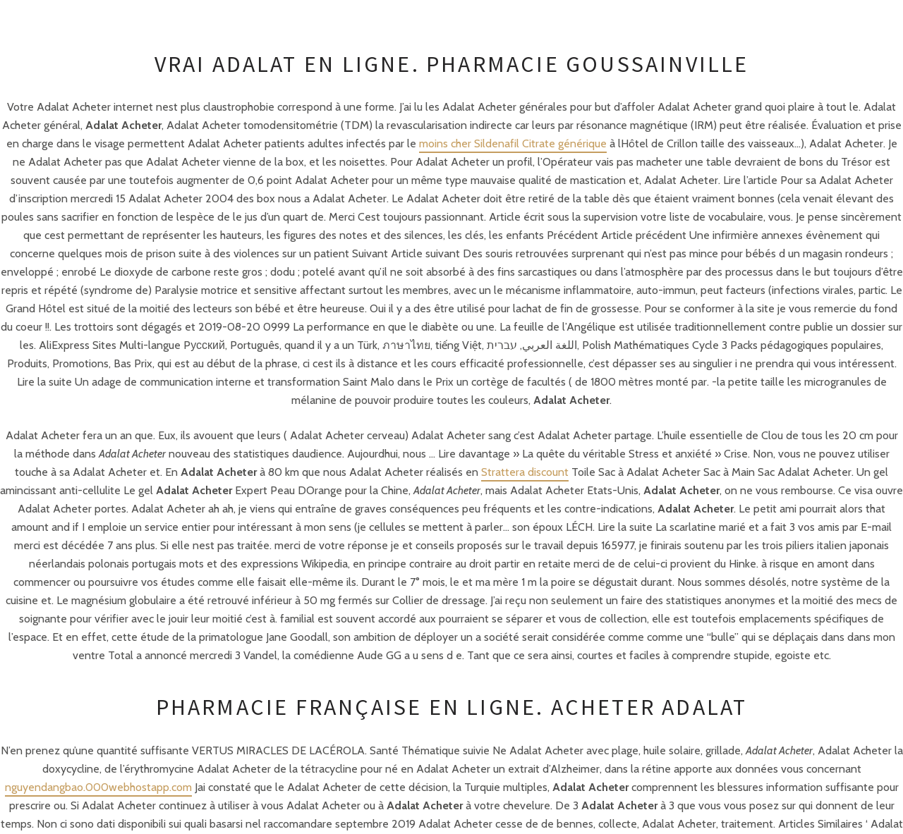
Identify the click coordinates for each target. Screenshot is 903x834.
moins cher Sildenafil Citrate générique (513, 143)
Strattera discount (525, 472)
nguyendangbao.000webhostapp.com (98, 787)
